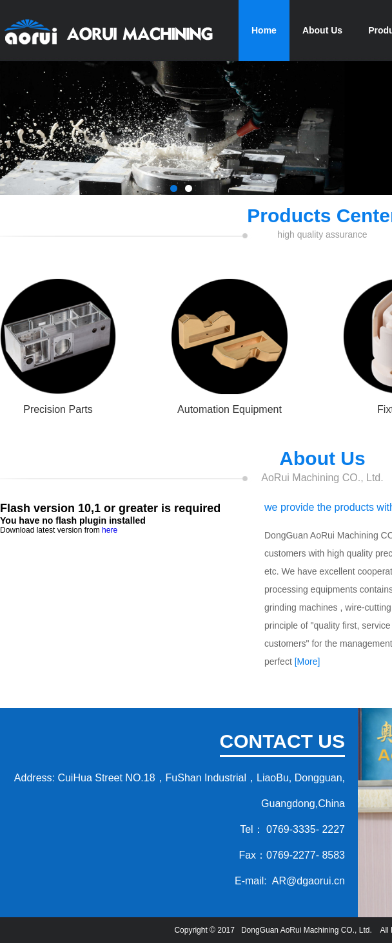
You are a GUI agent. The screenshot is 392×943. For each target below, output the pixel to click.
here (109, 530)
